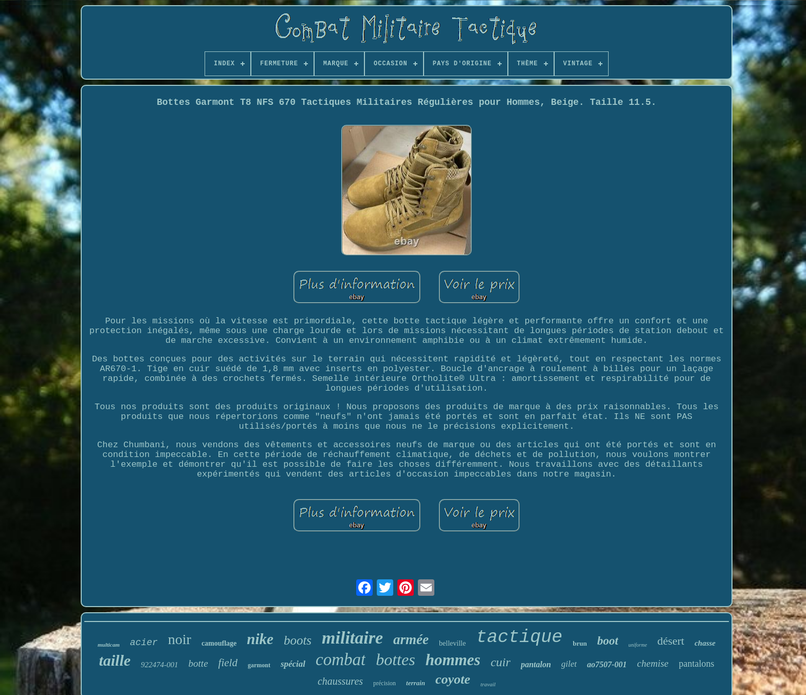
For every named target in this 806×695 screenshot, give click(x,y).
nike (260, 639)
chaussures (340, 681)
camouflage (219, 643)
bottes (395, 659)
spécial (293, 664)
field (227, 662)
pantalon (536, 664)
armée (411, 639)
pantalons (697, 664)
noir (179, 639)
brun (580, 643)
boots (298, 640)
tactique (519, 637)
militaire (352, 637)
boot (607, 640)
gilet (569, 664)
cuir (500, 662)
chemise (652, 663)
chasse (705, 643)
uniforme (638, 645)
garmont (259, 665)
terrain (415, 683)
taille (115, 660)
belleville (452, 643)
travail (488, 684)
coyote (452, 679)
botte (198, 663)
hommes (453, 660)
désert (671, 640)
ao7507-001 (607, 664)
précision (384, 683)
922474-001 (159, 665)
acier (144, 642)
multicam (109, 645)
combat (340, 659)
